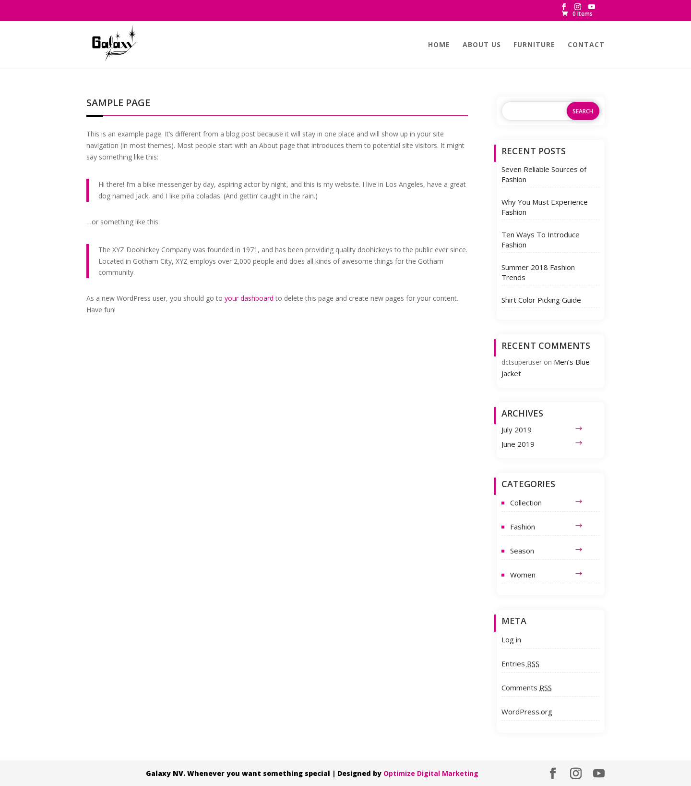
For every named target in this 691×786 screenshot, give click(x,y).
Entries (520, 663)
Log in (511, 639)
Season (522, 550)
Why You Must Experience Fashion (544, 207)
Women (523, 574)
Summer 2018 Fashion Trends (538, 272)
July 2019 (516, 429)
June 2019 (518, 444)
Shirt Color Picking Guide (541, 300)
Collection (526, 502)
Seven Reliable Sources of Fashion (543, 174)
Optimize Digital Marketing (430, 773)
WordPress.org (526, 711)
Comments (526, 687)
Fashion (522, 526)
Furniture (534, 45)
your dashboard (249, 298)
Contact (586, 45)
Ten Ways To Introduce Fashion (540, 239)
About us (482, 45)
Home (439, 45)
